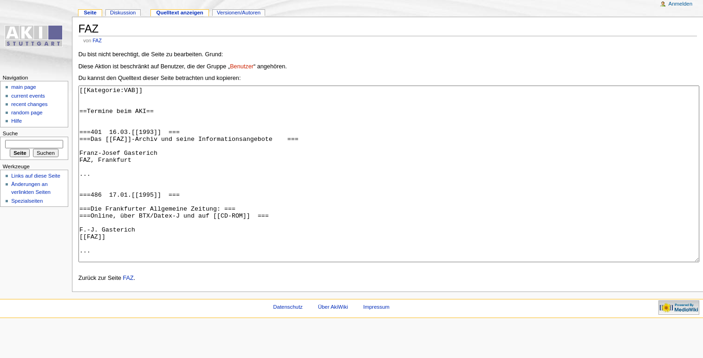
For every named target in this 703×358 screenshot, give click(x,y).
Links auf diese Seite (35, 176)
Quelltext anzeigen (179, 12)
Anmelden (681, 4)
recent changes (29, 104)
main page (23, 87)
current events (28, 96)
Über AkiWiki (333, 342)
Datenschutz (288, 342)
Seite (90, 12)
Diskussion (123, 12)
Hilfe (16, 121)
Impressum (376, 342)
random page (27, 112)
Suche (10, 133)
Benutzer (242, 66)
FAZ (97, 40)
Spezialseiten (27, 201)
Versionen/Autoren (238, 12)
